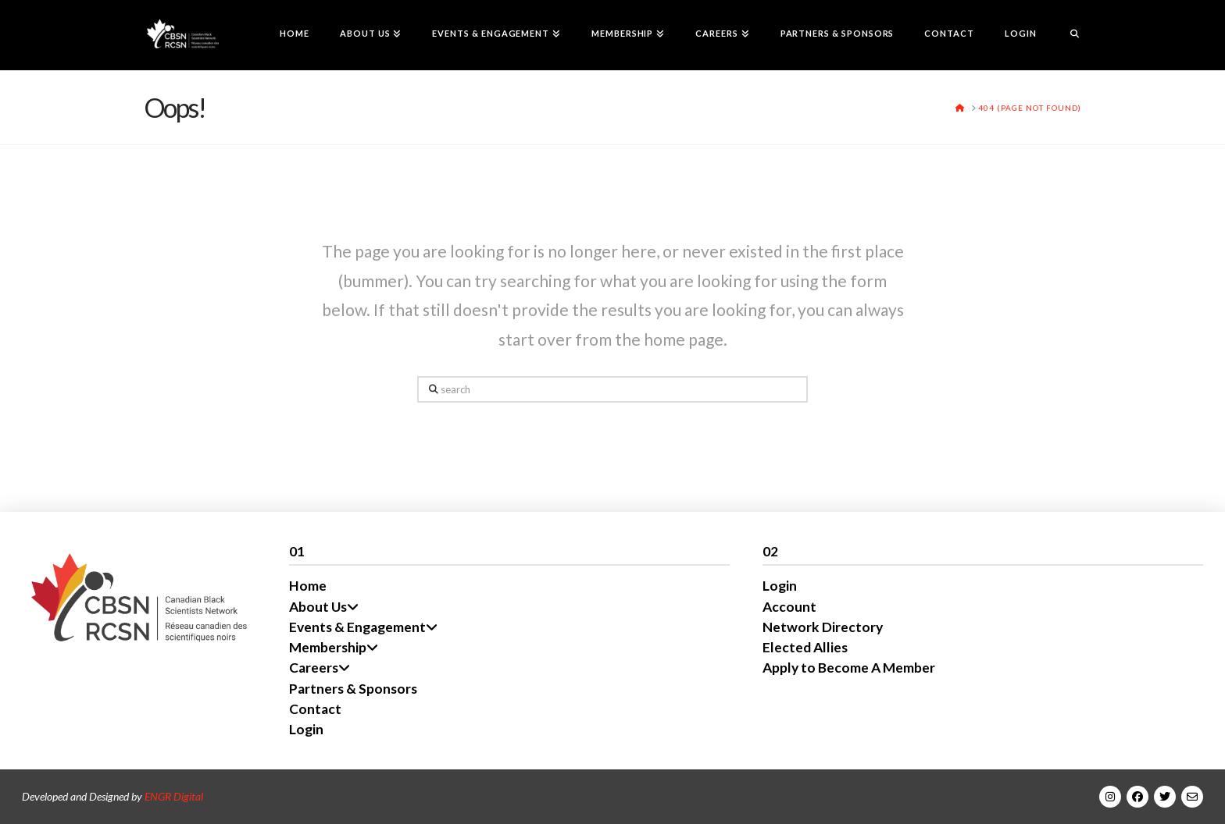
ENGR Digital (174, 796)
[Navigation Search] (1066, 35)
